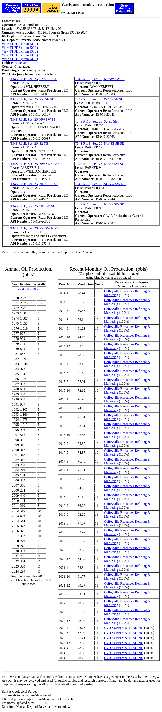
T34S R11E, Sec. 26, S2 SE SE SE (33, 79)
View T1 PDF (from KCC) (20, 44)
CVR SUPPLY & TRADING (123, 628)
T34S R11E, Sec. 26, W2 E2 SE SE (99, 99)
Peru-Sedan (19, 63)
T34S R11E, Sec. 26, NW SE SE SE (99, 143)
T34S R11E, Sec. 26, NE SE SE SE (34, 184)
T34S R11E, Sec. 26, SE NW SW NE (100, 184)
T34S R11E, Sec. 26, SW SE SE (32, 99)
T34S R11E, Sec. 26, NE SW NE (32, 206)
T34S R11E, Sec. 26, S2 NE (29, 143)
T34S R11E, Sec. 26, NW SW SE (32, 119)
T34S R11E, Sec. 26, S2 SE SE (96, 121)
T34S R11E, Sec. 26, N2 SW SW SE (99, 79)
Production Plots (29, 289)
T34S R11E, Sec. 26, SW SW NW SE (35, 228)
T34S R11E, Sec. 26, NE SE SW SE (99, 164)
